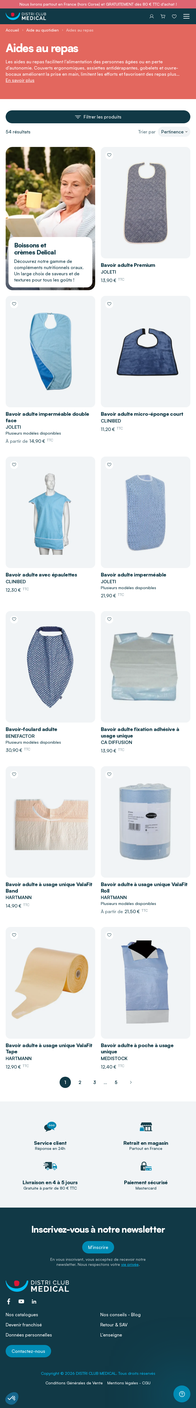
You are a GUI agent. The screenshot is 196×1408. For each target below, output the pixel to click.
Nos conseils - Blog (120, 1314)
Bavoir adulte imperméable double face (47, 417)
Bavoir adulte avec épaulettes (41, 574)
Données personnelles (29, 1335)
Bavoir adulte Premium (128, 265)
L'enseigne (111, 1335)
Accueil (12, 30)
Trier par (147, 132)
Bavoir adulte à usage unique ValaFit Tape (49, 1048)
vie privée (130, 1264)
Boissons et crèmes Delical (35, 248)
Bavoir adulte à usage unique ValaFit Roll (144, 887)
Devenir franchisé (24, 1324)
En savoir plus (20, 80)
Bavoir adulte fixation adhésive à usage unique (140, 732)
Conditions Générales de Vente (74, 1382)
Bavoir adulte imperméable (133, 574)
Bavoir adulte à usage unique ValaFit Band (49, 887)
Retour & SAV (114, 1324)
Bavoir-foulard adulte (31, 729)
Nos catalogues (22, 1314)
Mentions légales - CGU (129, 1382)
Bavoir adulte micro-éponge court (142, 414)
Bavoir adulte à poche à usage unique (137, 1048)
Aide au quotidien (42, 30)
